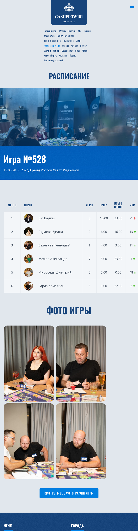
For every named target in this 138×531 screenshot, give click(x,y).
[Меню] (131, 6)
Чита (84, 50)
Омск (77, 50)
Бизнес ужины (13, 441)
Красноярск (67, 50)
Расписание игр (48, 430)
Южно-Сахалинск (52, 40)
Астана (74, 45)
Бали (78, 40)
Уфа (79, 31)
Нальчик (63, 55)
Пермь (73, 55)
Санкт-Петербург (65, 36)
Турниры (10, 452)
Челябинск (68, 40)
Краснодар (49, 36)
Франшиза (44, 452)
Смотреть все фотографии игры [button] (69, 387)
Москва (62, 31)
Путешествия (13, 446)
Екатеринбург (50, 31)
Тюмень (87, 31)
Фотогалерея (46, 446)
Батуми (47, 50)
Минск (56, 50)
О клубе (9, 430)
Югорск (65, 45)
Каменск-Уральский (53, 60)
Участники (44, 435)
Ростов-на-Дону (52, 45)
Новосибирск (50, 55)
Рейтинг (42, 441)
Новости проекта (16, 435)
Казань (71, 31)
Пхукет (83, 45)
